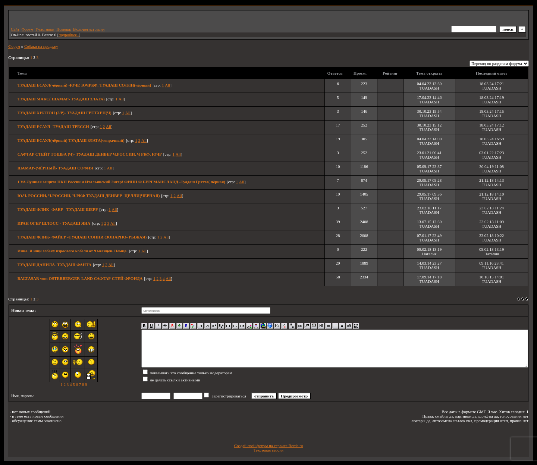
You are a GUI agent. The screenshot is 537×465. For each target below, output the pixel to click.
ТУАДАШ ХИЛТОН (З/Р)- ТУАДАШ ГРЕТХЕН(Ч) (65, 112)
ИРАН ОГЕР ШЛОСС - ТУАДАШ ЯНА (54, 223)
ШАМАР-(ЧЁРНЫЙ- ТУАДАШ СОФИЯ (55, 168)
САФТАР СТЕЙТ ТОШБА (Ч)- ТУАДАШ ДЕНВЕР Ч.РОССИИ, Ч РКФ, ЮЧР (90, 154)
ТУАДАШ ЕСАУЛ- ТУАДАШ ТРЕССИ (53, 126)
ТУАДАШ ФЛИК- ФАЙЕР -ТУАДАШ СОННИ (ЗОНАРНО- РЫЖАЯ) (82, 237)
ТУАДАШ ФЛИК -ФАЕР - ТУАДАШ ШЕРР (58, 209)
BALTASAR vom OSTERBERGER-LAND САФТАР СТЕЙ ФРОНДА (80, 278)
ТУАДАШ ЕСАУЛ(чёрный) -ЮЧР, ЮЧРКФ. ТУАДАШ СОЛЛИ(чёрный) (84, 85)
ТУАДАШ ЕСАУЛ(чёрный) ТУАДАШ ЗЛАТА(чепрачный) (71, 140)
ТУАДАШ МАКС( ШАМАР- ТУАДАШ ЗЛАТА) (61, 99)
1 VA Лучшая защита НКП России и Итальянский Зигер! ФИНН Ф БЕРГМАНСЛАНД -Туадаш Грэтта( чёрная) (121, 182)
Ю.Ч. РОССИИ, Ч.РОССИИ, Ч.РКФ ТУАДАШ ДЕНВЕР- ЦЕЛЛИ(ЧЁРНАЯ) (89, 195)
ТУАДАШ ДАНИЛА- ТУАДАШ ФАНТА (54, 264)
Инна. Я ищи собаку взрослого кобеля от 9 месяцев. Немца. (73, 251)
